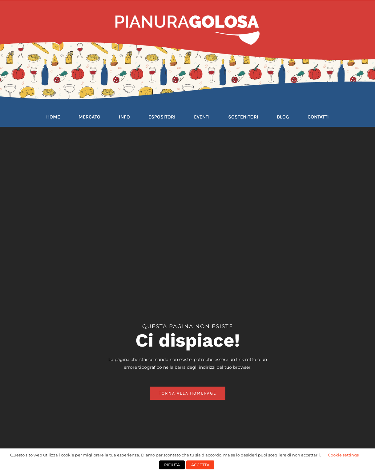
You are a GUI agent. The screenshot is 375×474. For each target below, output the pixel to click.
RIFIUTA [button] (172, 464)
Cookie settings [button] (343, 454)
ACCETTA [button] (200, 464)
